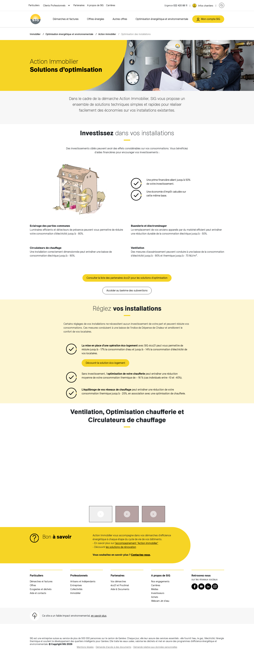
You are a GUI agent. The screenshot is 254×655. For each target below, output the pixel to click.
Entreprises (76, 585)
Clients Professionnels (54, 5)
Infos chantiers (205, 5)
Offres (33, 585)
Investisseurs (157, 593)
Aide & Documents (120, 589)
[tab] (100, 514)
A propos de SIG (95, 5)
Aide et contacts (38, 593)
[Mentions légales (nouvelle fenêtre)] (85, 647)
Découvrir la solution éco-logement (105, 362)
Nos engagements (160, 581)
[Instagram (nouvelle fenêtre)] (215, 586)
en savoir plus (98, 615)
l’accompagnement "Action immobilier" (136, 543)
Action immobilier (107, 34)
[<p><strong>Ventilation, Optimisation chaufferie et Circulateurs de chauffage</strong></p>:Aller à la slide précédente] (67, 465)
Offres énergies (95, 19)
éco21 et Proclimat (120, 585)
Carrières (110, 5)
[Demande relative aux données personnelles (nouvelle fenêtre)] (155, 647)
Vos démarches (118, 581)
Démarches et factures (66, 19)
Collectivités (76, 589)
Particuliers (34, 5)
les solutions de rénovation (121, 547)
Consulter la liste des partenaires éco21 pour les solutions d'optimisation (127, 277)
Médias (154, 589)
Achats (154, 597)
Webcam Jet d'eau (160, 601)
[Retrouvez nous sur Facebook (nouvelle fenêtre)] (194, 586)
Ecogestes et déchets (41, 589)
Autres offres (120, 19)
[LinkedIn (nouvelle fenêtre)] (208, 586)
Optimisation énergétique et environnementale (162, 19)
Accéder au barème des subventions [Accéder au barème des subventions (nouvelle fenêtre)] (127, 290)
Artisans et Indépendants (82, 581)
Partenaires (79, 5)
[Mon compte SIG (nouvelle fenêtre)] (208, 19)
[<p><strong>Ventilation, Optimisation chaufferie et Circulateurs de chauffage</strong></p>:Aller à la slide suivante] (187, 465)
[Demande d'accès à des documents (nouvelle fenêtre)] (113, 647)
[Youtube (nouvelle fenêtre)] (201, 586)
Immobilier (35, 34)
